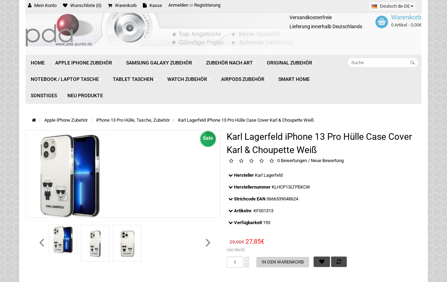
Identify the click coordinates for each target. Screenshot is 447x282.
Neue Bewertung (327, 160)
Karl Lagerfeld (269, 175)
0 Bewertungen (292, 160)
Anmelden (178, 5)
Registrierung (207, 5)
